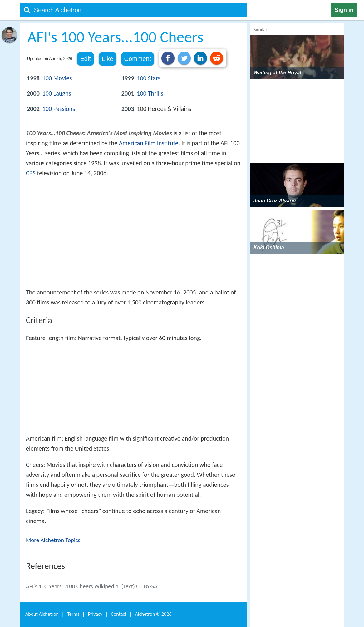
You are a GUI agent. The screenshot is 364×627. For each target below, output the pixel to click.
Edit (85, 58)
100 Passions (58, 108)
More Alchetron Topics (53, 540)
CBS (31, 173)
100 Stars (148, 78)
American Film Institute (149, 143)
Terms (73, 614)
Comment (137, 58)
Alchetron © (153, 614)
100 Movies (57, 78)
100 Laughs (56, 93)
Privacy (95, 614)
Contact (118, 614)
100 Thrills (150, 93)
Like (107, 58)
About (42, 614)
